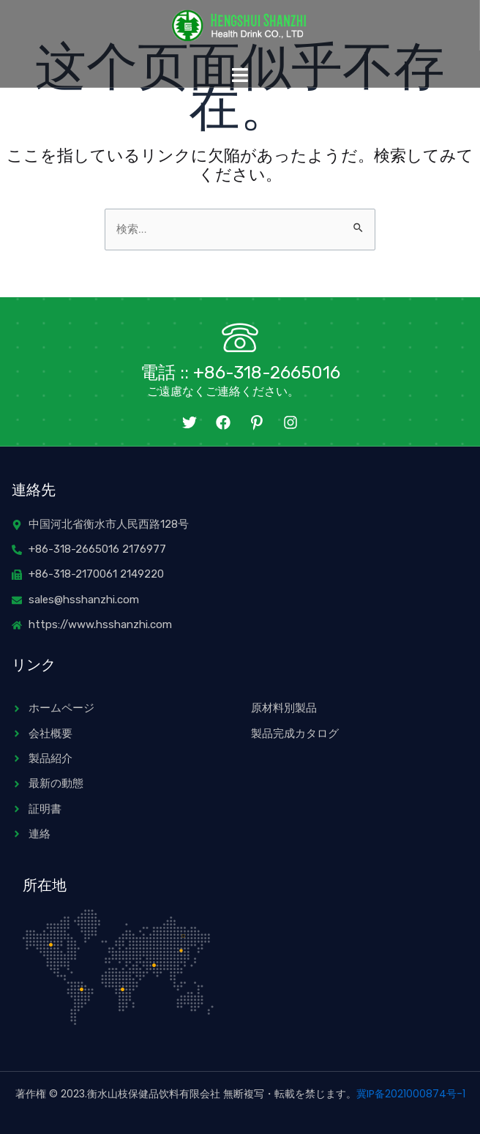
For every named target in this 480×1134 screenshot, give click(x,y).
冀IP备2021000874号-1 (410, 1093)
